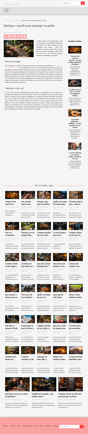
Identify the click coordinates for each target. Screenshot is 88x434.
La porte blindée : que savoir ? (60, 233)
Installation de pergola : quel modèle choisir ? (42, 395)
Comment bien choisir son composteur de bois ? (10, 360)
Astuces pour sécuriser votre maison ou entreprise (74, 267)
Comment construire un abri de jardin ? (27, 359)
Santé (35, 426)
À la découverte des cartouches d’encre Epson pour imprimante (75, 329)
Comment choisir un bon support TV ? (11, 266)
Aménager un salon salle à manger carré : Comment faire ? (43, 360)
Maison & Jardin (14, 20)
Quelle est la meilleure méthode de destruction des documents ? (60, 360)
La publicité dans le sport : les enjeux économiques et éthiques (75, 93)
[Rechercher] (71, 3)
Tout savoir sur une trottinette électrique (26, 297)
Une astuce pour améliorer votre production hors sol (59, 267)
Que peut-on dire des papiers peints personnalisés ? (59, 328)
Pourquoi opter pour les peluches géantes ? (43, 204)
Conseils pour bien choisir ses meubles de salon (27, 266)
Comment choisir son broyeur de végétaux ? (75, 235)
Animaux (5, 426)
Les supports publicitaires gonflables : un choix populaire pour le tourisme (74, 123)
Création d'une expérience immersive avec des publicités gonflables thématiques (74, 60)
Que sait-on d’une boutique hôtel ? (43, 264)
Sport (40, 426)
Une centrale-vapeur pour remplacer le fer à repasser (27, 205)
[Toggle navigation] (6, 10)
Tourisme (55, 426)
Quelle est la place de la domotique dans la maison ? (60, 204)
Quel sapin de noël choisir (58, 295)
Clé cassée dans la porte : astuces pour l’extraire (75, 204)
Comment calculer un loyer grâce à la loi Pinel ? (44, 328)
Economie (12, 426)
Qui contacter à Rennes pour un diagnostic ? (11, 297)
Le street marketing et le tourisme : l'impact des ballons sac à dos (75, 156)
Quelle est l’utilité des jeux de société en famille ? (43, 298)
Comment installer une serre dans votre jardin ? (44, 235)
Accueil (6, 20)
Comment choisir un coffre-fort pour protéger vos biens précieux (70, 396)
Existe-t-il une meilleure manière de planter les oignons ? (75, 298)
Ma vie (19, 426)
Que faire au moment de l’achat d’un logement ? (12, 328)
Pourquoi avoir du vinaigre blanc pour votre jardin (27, 235)
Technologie (47, 426)
